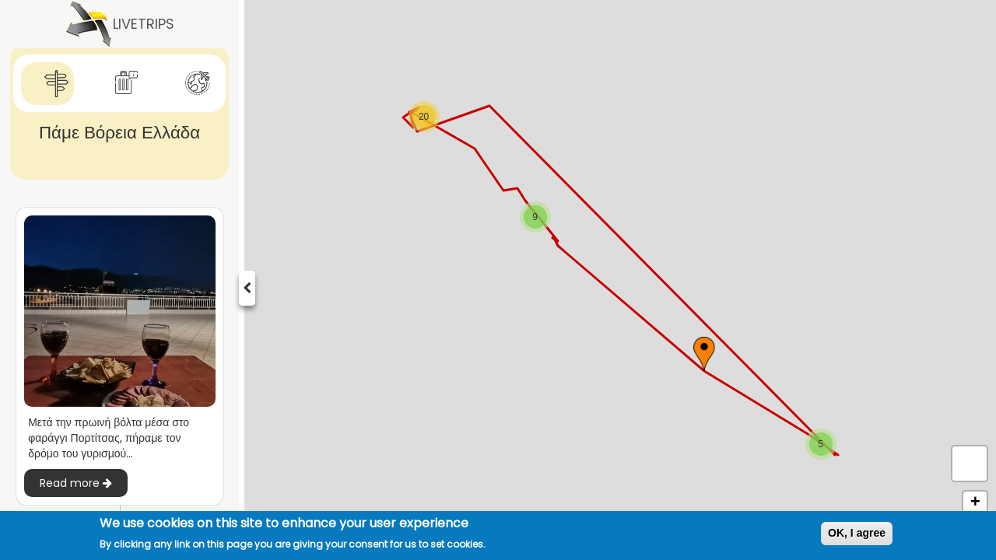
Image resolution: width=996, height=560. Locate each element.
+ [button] (975, 503)
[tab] (47, 83)
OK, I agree (857, 533)
